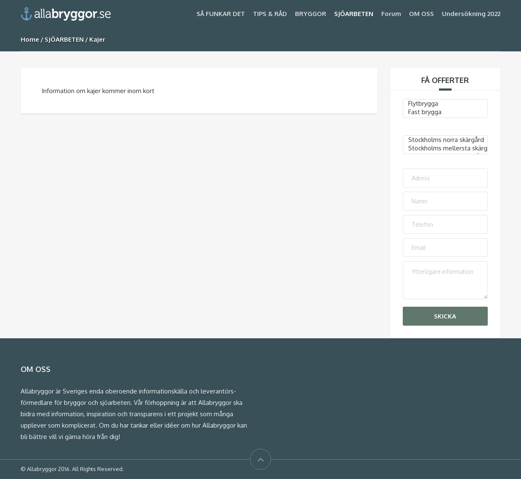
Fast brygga (445, 112)
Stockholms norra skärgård (445, 140)
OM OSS (421, 14)
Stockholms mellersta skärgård (445, 148)
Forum (391, 14)
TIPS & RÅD (270, 14)
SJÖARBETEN (353, 14)
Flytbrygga (445, 103)
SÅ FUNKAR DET (221, 14)
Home (30, 39)
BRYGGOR (310, 14)
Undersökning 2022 (471, 14)
